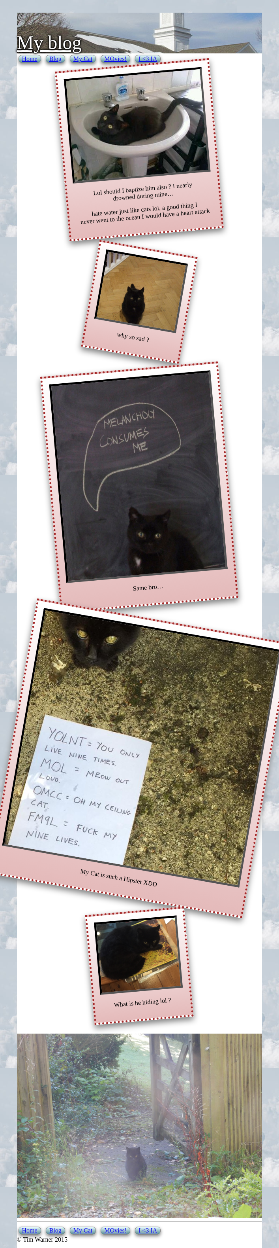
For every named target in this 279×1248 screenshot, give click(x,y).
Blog (55, 58)
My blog (49, 42)
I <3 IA (148, 58)
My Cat (82, 58)
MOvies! (115, 58)
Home (29, 58)
